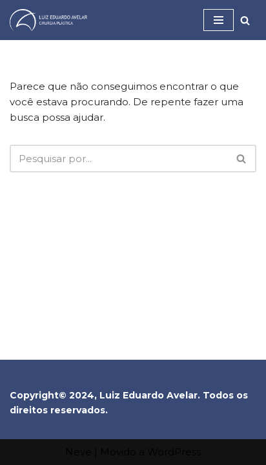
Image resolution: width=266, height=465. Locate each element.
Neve (78, 452)
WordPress (174, 452)
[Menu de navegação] (218, 20)
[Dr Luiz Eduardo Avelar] (48, 20)
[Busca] (245, 20)
